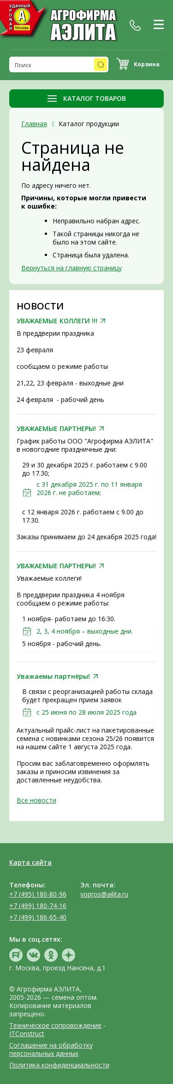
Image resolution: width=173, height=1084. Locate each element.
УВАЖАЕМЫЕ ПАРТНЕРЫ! (56, 429)
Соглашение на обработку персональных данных (51, 1049)
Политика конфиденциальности (59, 1065)
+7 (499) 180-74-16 (37, 905)
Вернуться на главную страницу (71, 267)
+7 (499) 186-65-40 (37, 917)
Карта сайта (30, 862)
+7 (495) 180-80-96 (37, 894)
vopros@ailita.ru (104, 894)
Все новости (36, 800)
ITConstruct (26, 1033)
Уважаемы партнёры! (53, 676)
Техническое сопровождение (55, 1025)
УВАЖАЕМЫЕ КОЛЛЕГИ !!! (57, 321)
